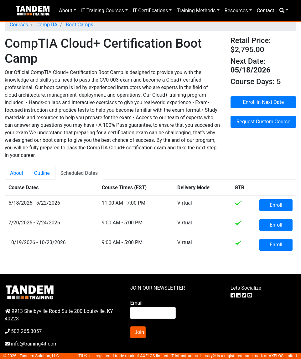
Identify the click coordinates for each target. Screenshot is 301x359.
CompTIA (46, 25)
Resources (236, 10)
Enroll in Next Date (263, 102)
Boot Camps (79, 25)
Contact (265, 10)
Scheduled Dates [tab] (79, 173)
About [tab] (16, 173)
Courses (19, 25)
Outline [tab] (42, 173)
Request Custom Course (263, 122)
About (65, 10)
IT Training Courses (102, 10)
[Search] (152, 313)
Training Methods (196, 10)
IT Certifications (150, 10)
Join (139, 332)
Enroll (276, 205)
